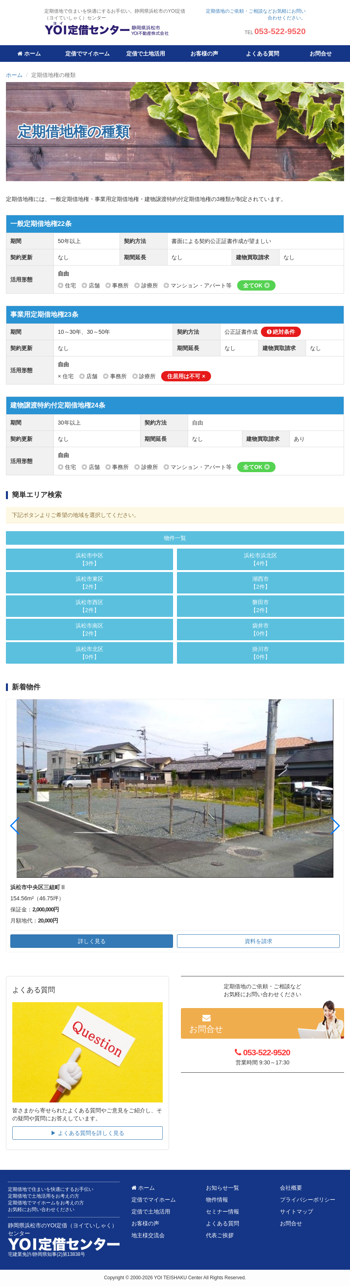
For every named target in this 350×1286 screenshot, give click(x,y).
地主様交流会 (148, 1235)
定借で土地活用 (145, 53)
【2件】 (89, 582)
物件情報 (217, 1199)
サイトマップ (296, 1211)
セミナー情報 (222, 1211)
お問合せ (321, 53)
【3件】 (89, 558)
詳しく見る (92, 941)
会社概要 (291, 1188)
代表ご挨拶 (220, 1235)
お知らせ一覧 (222, 1188)
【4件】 (260, 558)
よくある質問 (262, 53)
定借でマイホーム (87, 53)
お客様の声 (204, 53)
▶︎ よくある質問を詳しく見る (87, 1133)
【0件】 (89, 652)
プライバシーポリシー (307, 1199)
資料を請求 (258, 941)
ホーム (29, 53)
